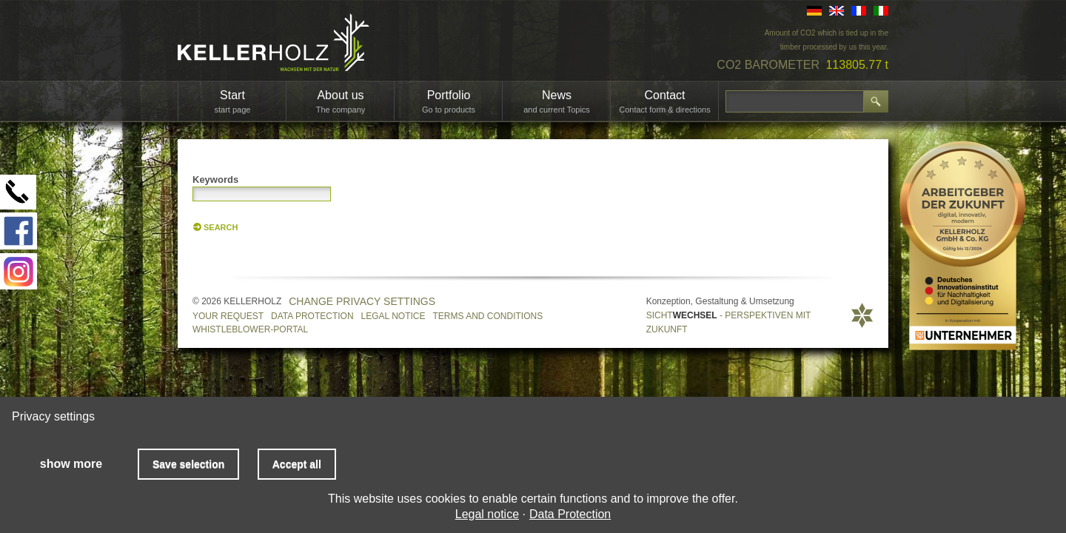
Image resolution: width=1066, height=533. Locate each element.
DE (814, 11)
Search (221, 227)
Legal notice (393, 316)
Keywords (215, 179)
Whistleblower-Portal (250, 329)
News (556, 101)
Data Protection (312, 316)
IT (881, 11)
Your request (228, 316)
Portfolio (448, 101)
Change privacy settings (362, 301)
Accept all (296, 464)
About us (341, 101)
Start (233, 101)
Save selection (188, 464)
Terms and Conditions (488, 316)
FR (858, 11)
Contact (665, 101)
